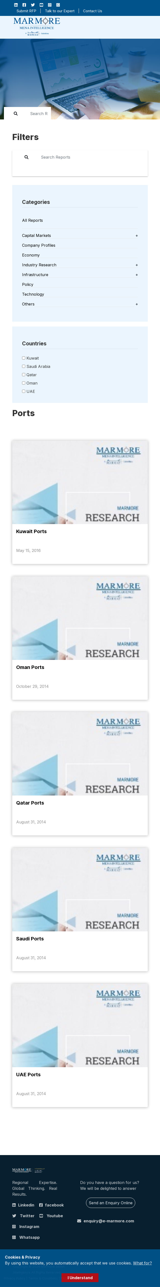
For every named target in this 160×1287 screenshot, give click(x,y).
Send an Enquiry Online (111, 1203)
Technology (33, 294)
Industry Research (39, 264)
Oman (31, 383)
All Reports (32, 220)
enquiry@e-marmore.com (109, 1221)
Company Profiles (38, 245)
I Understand (80, 1277)
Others (28, 304)
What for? (142, 1263)
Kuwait (32, 358)
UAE (30, 391)
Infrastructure (35, 274)
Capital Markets (36, 235)
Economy (31, 255)
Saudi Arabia (38, 366)
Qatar (31, 374)
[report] (35, 113)
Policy (27, 284)
